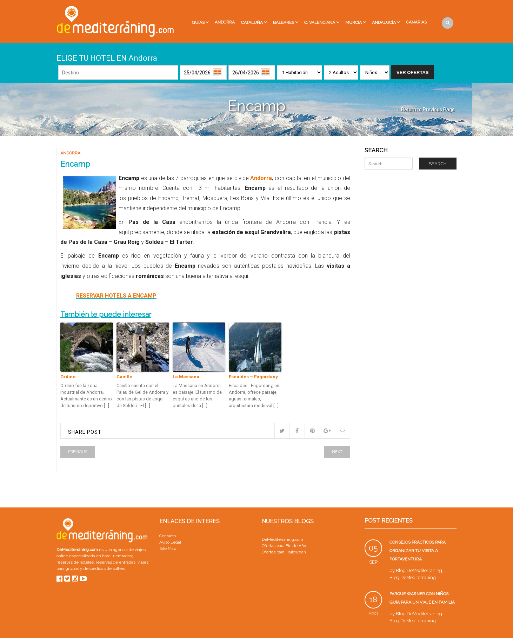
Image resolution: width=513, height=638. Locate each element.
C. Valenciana (319, 22)
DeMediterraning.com (282, 539)
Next (337, 452)
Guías (198, 22)
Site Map (167, 548)
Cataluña (252, 22)
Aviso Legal (170, 542)
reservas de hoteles (75, 562)
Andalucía (384, 22)
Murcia (353, 22)
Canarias (416, 22)
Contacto (167, 535)
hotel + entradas (116, 555)
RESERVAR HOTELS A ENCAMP (116, 295)
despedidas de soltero (104, 568)
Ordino (67, 376)
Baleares (283, 22)
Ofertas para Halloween (284, 552)
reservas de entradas (115, 562)
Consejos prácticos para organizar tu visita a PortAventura (417, 550)
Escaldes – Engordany (253, 376)
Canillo (124, 376)
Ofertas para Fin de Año (284, 545)
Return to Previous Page (428, 109)
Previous (77, 452)
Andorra (225, 22)
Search (438, 163)
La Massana (186, 376)
